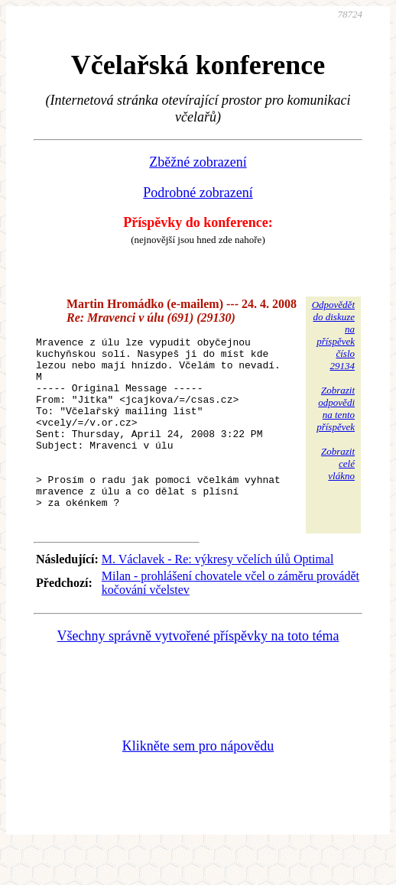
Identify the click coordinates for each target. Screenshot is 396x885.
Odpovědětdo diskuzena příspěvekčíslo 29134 (333, 335)
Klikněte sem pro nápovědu (198, 782)
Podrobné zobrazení (197, 192)
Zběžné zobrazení (197, 162)
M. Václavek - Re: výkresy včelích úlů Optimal (218, 595)
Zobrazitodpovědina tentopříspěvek (335, 408)
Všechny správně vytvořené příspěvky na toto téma (198, 672)
